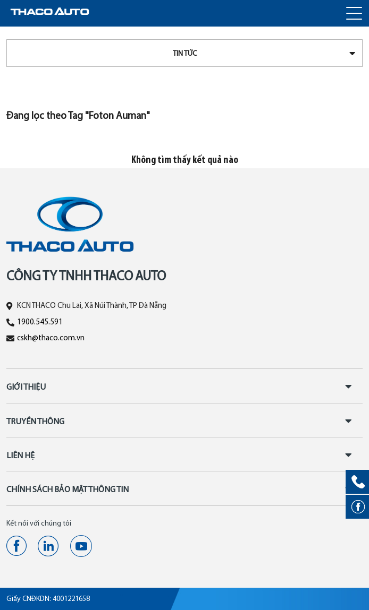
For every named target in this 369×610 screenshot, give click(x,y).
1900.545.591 (40, 323)
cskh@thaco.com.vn (51, 338)
